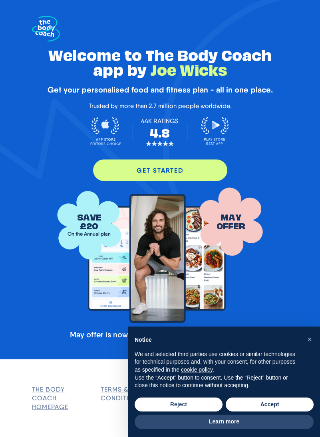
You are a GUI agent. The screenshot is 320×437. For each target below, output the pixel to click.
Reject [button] (178, 404)
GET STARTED (160, 170)
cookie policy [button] (197, 369)
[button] (309, 339)
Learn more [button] (224, 421)
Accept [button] (269, 404)
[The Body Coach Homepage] (46, 29)
